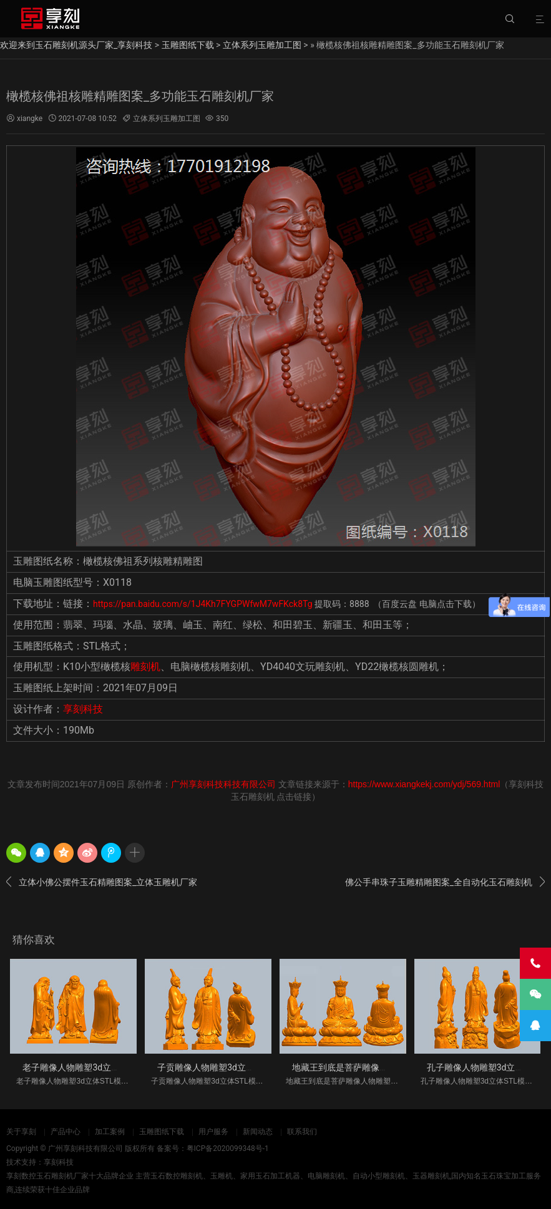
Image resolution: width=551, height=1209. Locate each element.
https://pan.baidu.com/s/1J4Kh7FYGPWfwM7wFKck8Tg (203, 604)
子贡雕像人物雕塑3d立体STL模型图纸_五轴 (241, 1067)
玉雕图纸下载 (188, 45)
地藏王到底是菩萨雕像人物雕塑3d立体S (369, 1067)
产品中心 (65, 1131)
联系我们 (302, 1131)
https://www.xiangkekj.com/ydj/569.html (424, 784)
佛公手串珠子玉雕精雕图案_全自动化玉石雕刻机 (445, 882)
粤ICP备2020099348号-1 (228, 1148)
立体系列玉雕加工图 (262, 45)
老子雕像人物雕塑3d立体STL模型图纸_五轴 (106, 1067)
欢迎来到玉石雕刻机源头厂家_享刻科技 (76, 45)
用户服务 (213, 1131)
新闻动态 (258, 1131)
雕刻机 (145, 666)
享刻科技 (83, 709)
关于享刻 (21, 1131)
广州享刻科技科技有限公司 (223, 784)
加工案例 (110, 1131)
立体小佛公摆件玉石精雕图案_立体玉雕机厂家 (101, 882)
